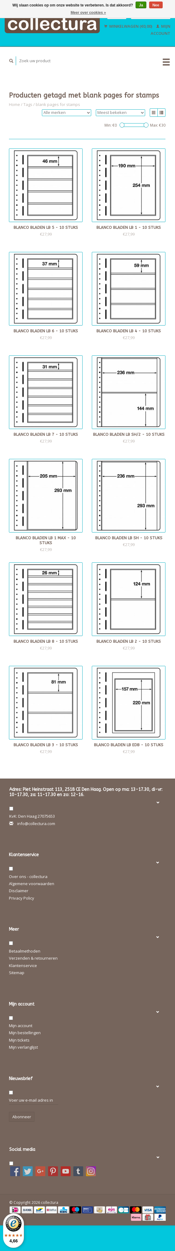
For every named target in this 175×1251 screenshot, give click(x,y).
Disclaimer (18, 890)
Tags (27, 104)
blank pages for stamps (58, 104)
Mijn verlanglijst (23, 1047)
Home (14, 104)
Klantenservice (23, 965)
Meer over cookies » (88, 12)
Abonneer (21, 1116)
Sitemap (16, 972)
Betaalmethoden (24, 951)
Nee (156, 5)
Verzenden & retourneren (33, 958)
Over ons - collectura (28, 876)
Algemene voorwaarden (31, 883)
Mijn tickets (19, 1040)
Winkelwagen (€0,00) (128, 26)
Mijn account (20, 1025)
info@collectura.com (36, 823)
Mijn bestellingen (25, 1032)
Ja (141, 5)
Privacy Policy (21, 898)
